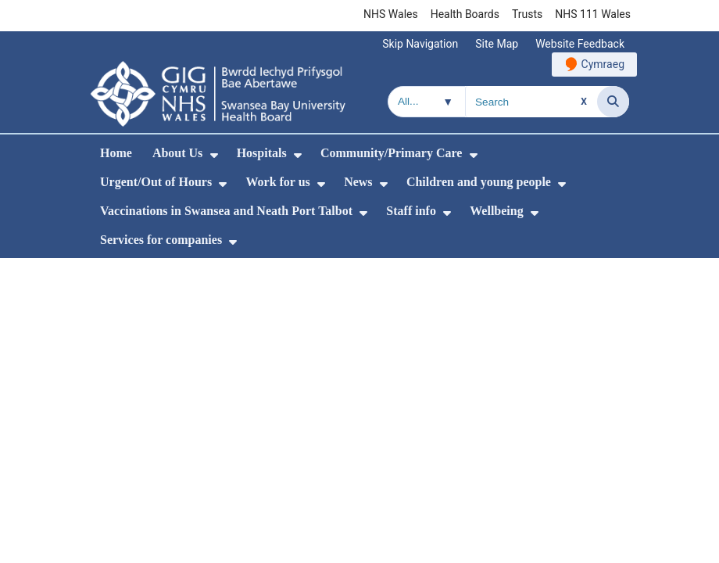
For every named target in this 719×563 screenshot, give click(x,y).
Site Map (496, 44)
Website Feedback (579, 44)
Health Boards (465, 14)
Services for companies (161, 239)
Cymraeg (602, 64)
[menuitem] (214, 155)
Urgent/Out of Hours (156, 181)
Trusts (527, 14)
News (358, 181)
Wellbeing (496, 210)
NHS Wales (390, 14)
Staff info (411, 210)
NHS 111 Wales (593, 14)
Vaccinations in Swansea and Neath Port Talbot (226, 210)
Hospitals (262, 153)
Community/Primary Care (391, 153)
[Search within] (427, 101)
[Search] (613, 101)
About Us (177, 153)
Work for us (277, 181)
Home (116, 153)
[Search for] (531, 101)
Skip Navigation (420, 44)
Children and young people (478, 181)
